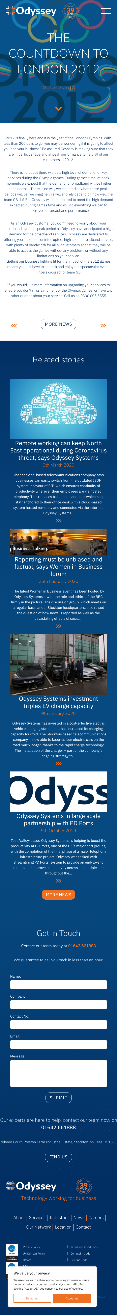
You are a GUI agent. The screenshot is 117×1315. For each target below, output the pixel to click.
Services (37, 1217)
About (19, 1217)
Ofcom (27, 1259)
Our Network (38, 1227)
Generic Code (78, 1259)
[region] (52, 1286)
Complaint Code (80, 1253)
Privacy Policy (31, 1246)
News (79, 1217)
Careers (96, 1217)
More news (58, 327)
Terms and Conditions (84, 1246)
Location (63, 1227)
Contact (83, 1227)
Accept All (72, 1298)
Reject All (32, 1298)
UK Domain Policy (34, 1253)
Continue (59, 108)
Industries (59, 1217)
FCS (25, 1266)
